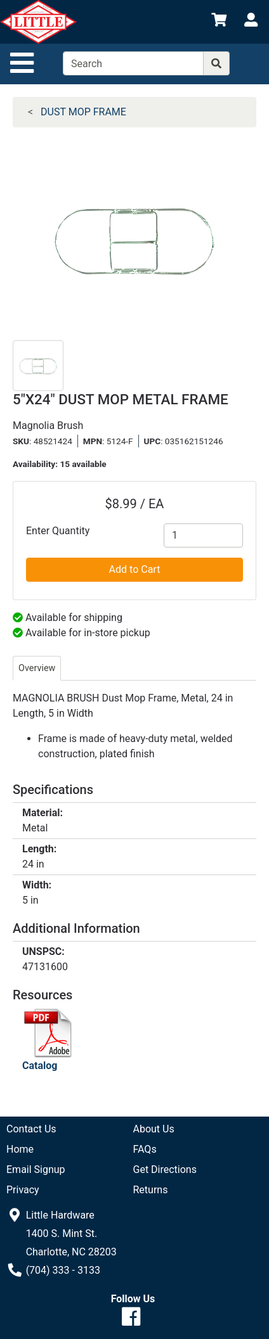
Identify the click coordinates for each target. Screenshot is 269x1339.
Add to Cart (135, 569)
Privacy (22, 1190)
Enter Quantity (57, 531)
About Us (153, 1129)
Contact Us (31, 1129)
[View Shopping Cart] (218, 22)
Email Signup (35, 1169)
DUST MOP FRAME (83, 112)
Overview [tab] (36, 668)
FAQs (145, 1149)
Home (20, 1149)
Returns (150, 1190)
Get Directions (165, 1169)
